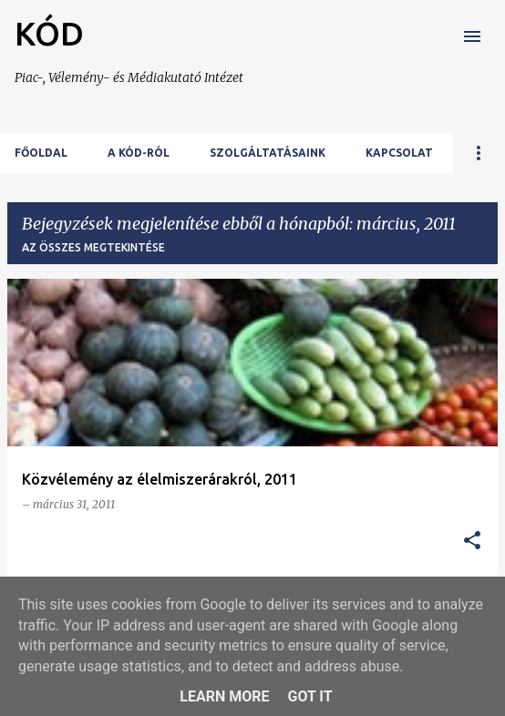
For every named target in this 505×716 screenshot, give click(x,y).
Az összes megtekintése (93, 247)
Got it (309, 696)
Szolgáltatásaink (267, 153)
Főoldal (41, 153)
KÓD (49, 33)
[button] (472, 541)
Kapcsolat (399, 153)
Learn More (224, 696)
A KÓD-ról (139, 153)
